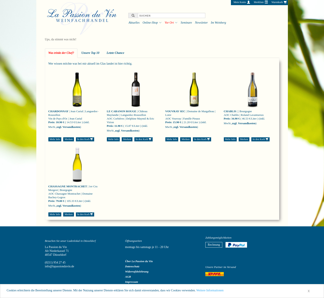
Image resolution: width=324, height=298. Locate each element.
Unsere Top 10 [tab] (90, 52)
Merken (68, 139)
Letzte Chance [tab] (115, 52)
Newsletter (201, 22)
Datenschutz (132, 266)
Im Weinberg (218, 22)
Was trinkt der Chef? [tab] (61, 52)
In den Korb (85, 139)
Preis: (51, 122)
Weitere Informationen (210, 291)
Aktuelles (134, 22)
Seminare (186, 22)
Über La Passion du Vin (139, 261)
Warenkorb (277, 2)
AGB (128, 276)
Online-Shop (150, 22)
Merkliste (259, 2)
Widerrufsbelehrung (137, 271)
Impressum (131, 281)
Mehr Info (55, 139)
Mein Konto (239, 2)
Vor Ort (169, 22)
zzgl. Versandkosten (68, 127)
